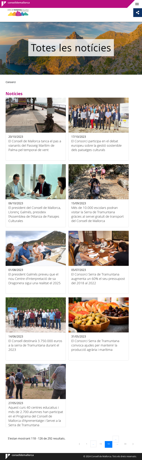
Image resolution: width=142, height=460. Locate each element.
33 (126, 443)
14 (109, 443)
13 (101, 443)
